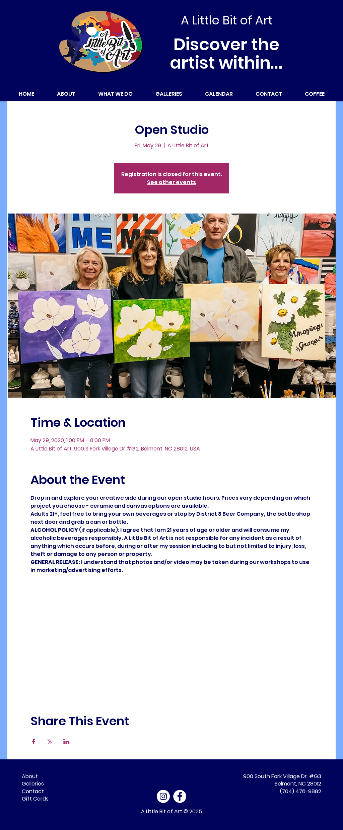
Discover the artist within (226, 54)
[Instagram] (163, 796)
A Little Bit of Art (161, 811)
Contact (33, 791)
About (30, 776)
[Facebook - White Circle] (179, 796)
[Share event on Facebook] (33, 741)
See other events (171, 182)
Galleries (33, 783)
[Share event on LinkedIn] (66, 741)
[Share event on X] (50, 741)
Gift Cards (35, 799)
